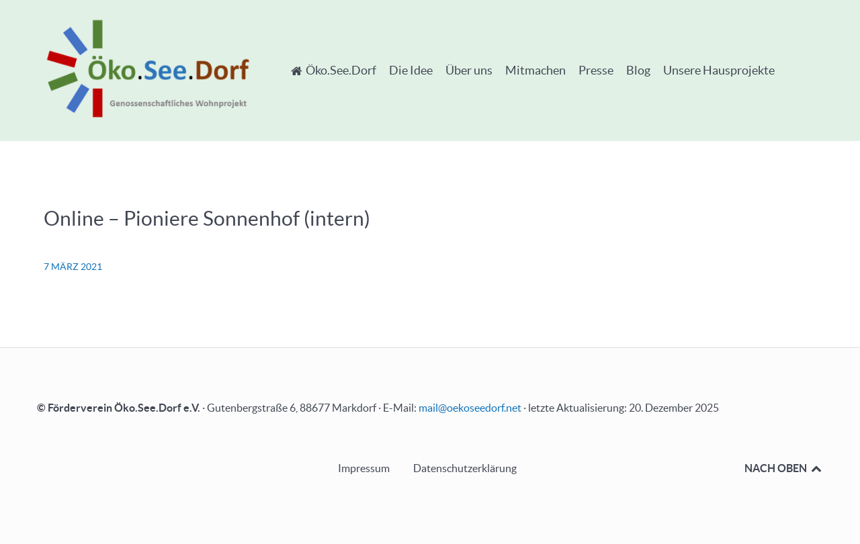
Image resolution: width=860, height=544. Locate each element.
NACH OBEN (783, 468)
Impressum (364, 468)
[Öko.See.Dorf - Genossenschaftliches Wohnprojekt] (148, 68)
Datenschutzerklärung (465, 468)
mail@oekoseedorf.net (470, 408)
